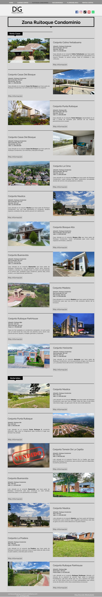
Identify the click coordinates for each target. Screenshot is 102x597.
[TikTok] (85, 12)
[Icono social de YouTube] (89, 12)
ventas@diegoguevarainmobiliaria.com (22, 594)
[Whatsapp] (93, 12)
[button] (29, 50)
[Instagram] (81, 12)
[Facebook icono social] (77, 12)
